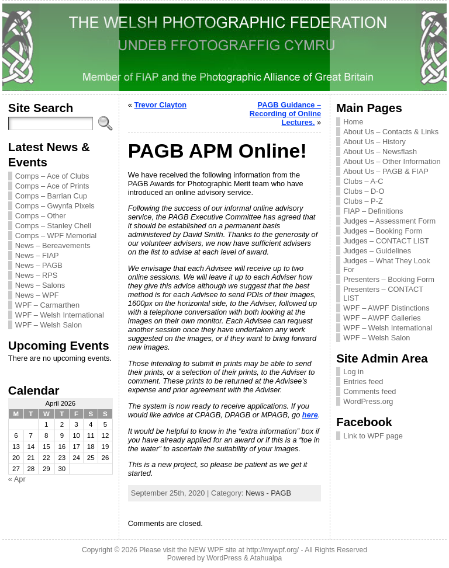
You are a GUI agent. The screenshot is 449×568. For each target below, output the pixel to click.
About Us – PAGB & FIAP (386, 171)
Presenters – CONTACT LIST (383, 293)
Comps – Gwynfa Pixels (55, 205)
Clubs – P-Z (363, 201)
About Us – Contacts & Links (390, 131)
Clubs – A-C (363, 181)
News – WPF (37, 295)
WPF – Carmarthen (47, 305)
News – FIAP (37, 255)
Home (353, 121)
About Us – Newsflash (380, 151)
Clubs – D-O (363, 191)
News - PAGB (268, 493)
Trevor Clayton (160, 104)
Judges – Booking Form (382, 230)
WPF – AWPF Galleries (382, 317)
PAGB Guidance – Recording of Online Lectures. (285, 113)
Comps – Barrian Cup (51, 195)
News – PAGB (39, 265)
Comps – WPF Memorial (55, 235)
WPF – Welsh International (59, 315)
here (310, 414)
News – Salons (40, 285)
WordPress (223, 558)
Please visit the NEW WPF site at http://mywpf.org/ (219, 550)
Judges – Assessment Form (389, 221)
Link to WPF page (373, 435)
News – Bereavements (53, 245)
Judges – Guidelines (377, 250)
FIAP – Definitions (373, 211)
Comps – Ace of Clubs (52, 176)
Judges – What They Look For (386, 265)
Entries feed (363, 381)
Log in (353, 371)
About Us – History (374, 141)
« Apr (17, 479)
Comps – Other (40, 215)
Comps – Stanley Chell (53, 225)
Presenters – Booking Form (388, 279)
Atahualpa (266, 558)
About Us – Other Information (391, 161)
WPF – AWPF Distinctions (386, 308)
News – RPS (36, 275)
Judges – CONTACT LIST (386, 240)
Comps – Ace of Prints (52, 186)
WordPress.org (368, 401)
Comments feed (369, 391)
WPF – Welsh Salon (48, 324)
